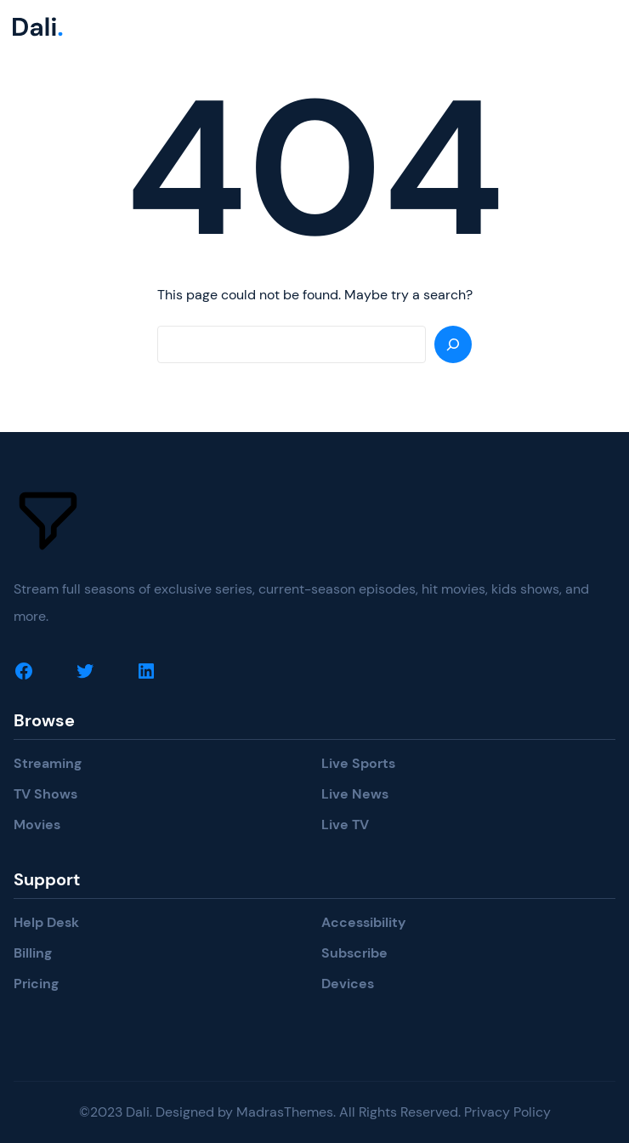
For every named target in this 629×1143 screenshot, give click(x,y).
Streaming (48, 763)
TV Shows (45, 794)
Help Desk (46, 922)
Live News (354, 794)
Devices (347, 983)
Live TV (345, 824)
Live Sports (358, 763)
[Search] (453, 344)
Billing (33, 953)
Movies (37, 824)
